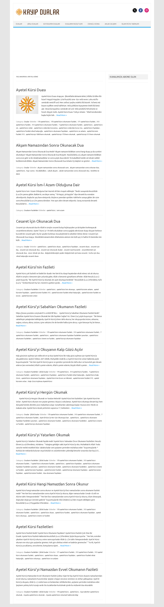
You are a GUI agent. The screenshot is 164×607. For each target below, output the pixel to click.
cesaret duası (84, 247)
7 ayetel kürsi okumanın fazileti (70, 125)
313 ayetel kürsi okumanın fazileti (44, 125)
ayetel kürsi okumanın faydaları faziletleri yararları (69, 335)
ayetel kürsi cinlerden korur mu (70, 128)
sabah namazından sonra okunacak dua (74, 171)
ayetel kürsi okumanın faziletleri (74, 421)
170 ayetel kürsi (43, 122)
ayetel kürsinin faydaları (34, 470)
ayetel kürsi (88, 125)
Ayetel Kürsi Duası (31, 90)
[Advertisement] (82, 49)
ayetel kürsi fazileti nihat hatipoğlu (29, 131)
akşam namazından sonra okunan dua (84, 167)
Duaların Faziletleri (74, 24)
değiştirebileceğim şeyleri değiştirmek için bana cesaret (66, 253)
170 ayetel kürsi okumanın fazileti (63, 122)
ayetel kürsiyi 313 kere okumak (88, 134)
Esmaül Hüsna (93, 24)
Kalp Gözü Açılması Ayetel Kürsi (40, 381)
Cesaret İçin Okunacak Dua (38, 221)
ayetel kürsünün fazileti (33, 473)
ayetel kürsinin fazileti (52, 470)
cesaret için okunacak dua (30, 250)
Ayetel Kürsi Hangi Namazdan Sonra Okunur (52, 484)
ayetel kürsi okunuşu (32, 558)
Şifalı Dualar (32, 24)
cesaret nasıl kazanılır (72, 250)
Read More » (62, 115)
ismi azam (60, 210)
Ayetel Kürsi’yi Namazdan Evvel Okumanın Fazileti (57, 569)
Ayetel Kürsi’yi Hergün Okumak (41, 392)
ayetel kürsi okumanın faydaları (56, 131)
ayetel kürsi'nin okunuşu (66, 289)
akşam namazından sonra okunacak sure (53, 167)
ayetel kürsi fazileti (62, 512)
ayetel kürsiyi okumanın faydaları (68, 338)
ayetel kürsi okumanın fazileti (50, 421)
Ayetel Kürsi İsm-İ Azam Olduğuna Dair (48, 185)
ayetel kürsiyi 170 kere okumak (63, 134)
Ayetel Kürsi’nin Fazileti (35, 267)
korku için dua (94, 253)
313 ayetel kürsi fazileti (79, 372)
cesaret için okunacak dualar (52, 250)
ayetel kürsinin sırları (29, 296)
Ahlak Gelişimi (110, 24)
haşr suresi (30, 171)
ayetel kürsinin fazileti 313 (40, 293)
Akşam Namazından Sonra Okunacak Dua (50, 145)
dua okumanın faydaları (52, 473)
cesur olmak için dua (36, 253)
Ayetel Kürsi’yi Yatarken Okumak (43, 435)
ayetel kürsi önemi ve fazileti (43, 338)
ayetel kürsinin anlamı (84, 289)
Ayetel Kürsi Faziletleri (34, 527)
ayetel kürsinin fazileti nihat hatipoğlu (66, 293)
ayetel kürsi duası (54, 247)
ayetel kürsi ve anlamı (77, 131)
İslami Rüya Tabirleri (130, 24)
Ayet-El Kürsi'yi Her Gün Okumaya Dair (54, 418)
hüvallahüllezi (41, 171)
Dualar (19, 24)
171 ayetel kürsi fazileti (86, 122)
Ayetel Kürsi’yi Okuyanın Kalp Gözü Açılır (49, 349)
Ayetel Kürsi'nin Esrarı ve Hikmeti (59, 378)
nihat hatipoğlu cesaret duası (27, 256)
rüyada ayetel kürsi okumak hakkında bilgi (62, 595)
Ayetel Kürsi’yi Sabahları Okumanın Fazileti (51, 307)
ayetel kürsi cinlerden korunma (45, 128)
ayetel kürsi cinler (26, 128)
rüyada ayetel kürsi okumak (34, 595)
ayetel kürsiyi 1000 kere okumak (38, 134)
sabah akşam (53, 171)
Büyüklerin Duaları (51, 24)
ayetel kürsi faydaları (92, 128)
